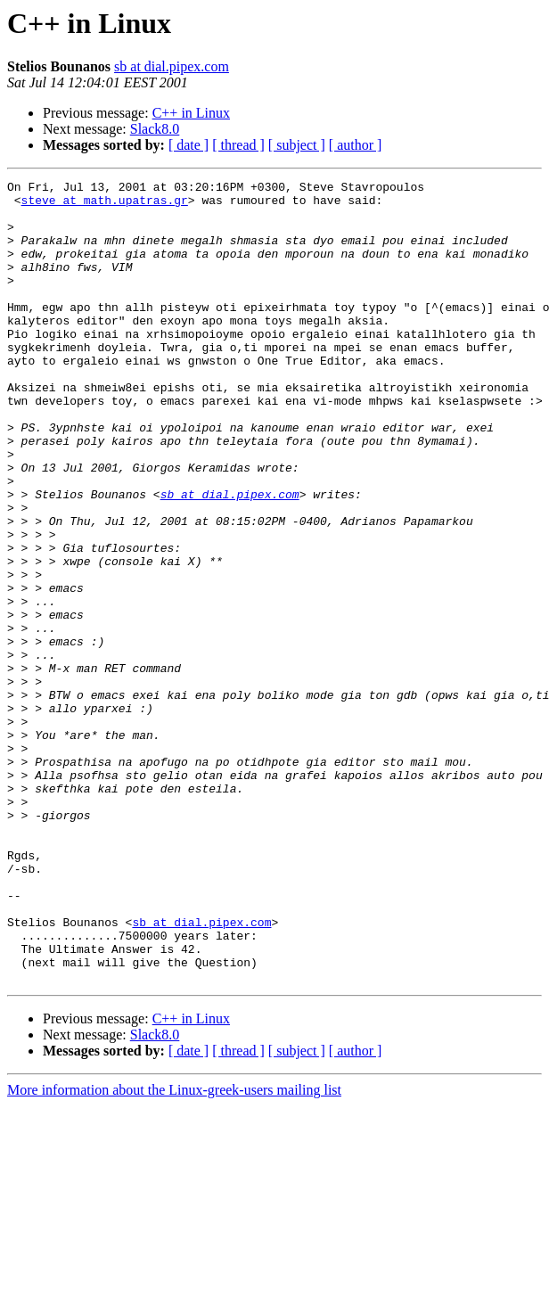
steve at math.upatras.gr (104, 205)
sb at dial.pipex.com (171, 66)
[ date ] (188, 144)
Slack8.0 (155, 128)
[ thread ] (238, 144)
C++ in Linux (191, 112)
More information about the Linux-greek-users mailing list (174, 1250)
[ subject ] (296, 144)
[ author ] (355, 144)
